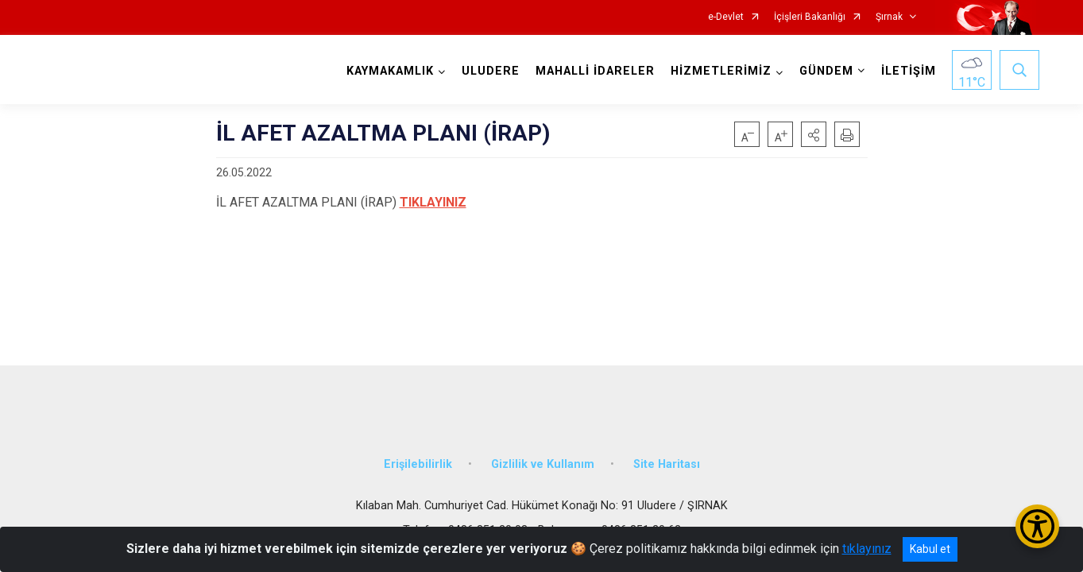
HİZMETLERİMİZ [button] (717, 71)
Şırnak (889, 17)
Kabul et (930, 549)
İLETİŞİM (905, 71)
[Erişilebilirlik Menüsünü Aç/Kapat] (1037, 526)
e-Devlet (726, 17)
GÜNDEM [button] (823, 71)
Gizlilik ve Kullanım (542, 455)
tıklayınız (867, 548)
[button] (813, 134)
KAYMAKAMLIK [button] (387, 71)
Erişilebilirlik (418, 455)
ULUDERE (487, 71)
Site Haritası (666, 455)
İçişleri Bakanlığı (809, 17)
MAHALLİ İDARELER (592, 71)
